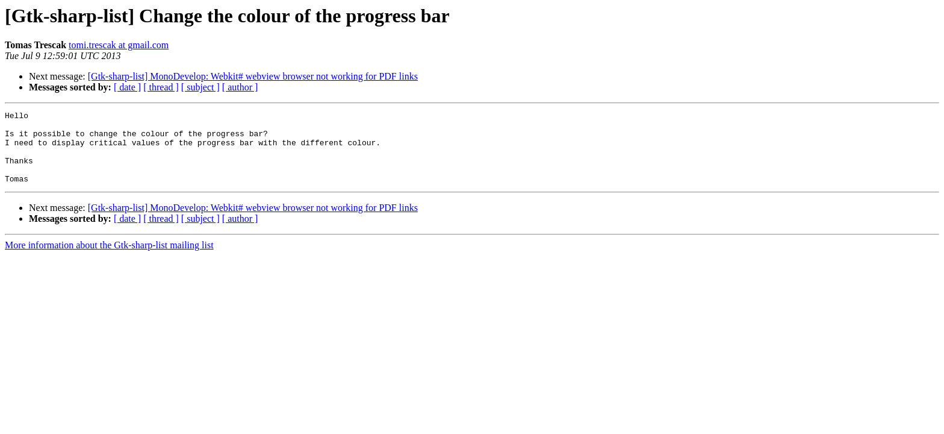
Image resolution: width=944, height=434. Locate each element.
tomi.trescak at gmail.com (119, 45)
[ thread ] (161, 87)
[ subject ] (200, 87)
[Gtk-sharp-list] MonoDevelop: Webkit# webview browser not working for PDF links (253, 76)
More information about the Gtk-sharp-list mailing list (109, 259)
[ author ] (240, 87)
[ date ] (127, 87)
